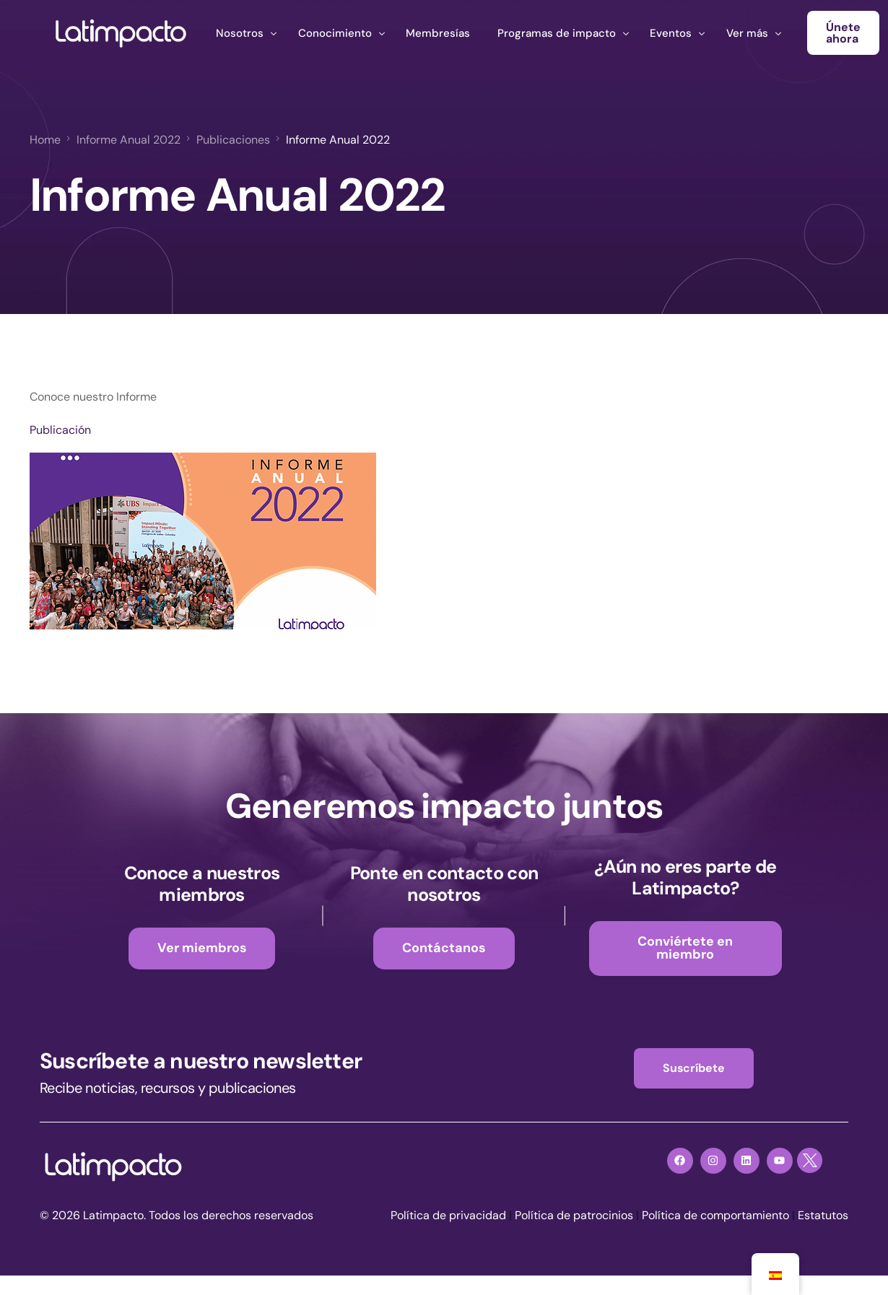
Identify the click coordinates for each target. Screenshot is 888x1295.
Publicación (60, 429)
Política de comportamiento (715, 1215)
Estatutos (823, 1215)
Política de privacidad (448, 1215)
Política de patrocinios (574, 1215)
